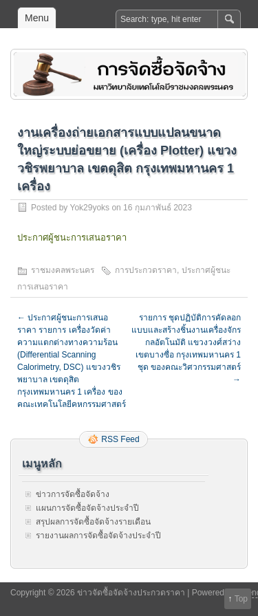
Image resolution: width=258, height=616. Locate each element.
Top (241, 599)
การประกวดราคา (146, 270)
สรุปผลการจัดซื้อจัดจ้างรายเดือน (93, 522)
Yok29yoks (89, 207)
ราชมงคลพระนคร (62, 270)
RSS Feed (120, 439)
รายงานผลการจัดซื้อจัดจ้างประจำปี (98, 535)
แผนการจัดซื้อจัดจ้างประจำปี (87, 508)
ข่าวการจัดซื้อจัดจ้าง (72, 494)
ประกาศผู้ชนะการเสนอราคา (72, 237)
